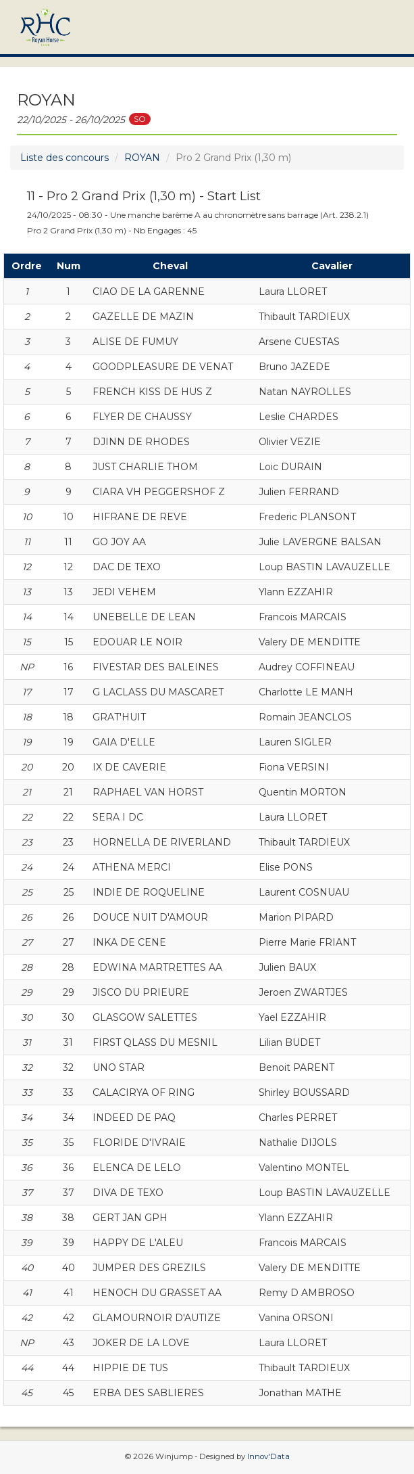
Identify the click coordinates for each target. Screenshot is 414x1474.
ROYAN (142, 158)
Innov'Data (268, 1456)
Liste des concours (64, 158)
